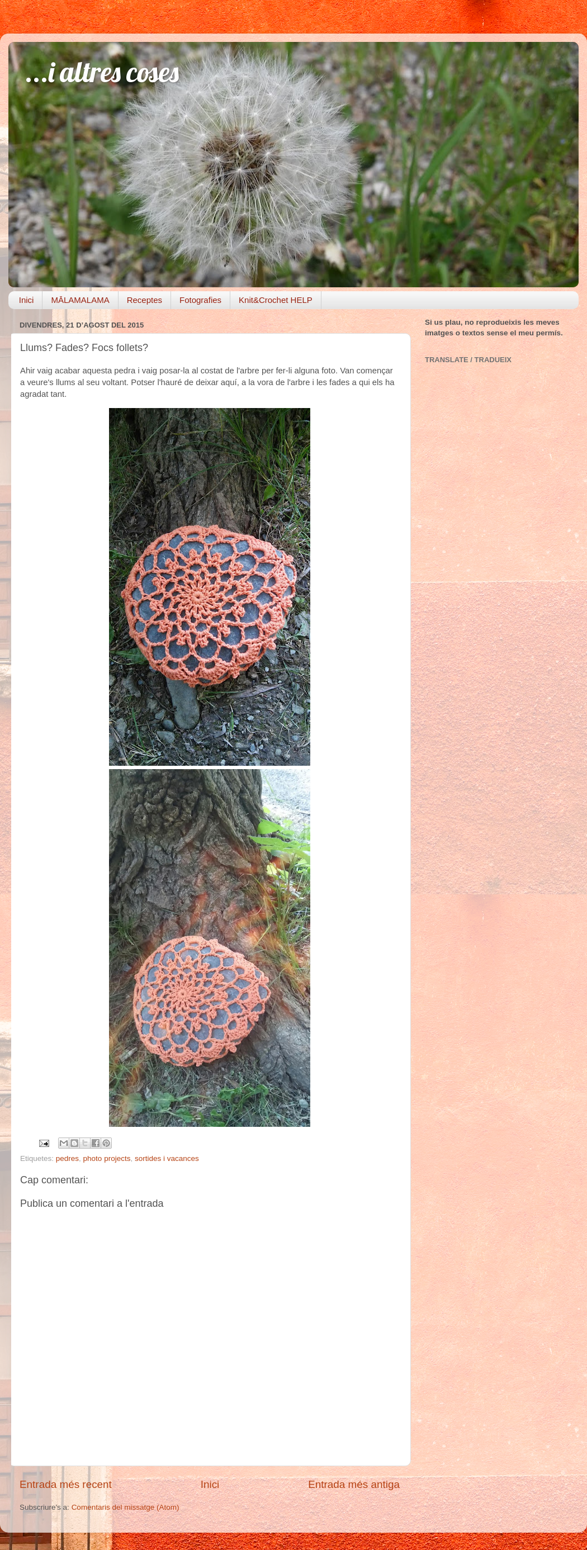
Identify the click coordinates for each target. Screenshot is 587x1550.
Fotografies (200, 300)
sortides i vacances (167, 1158)
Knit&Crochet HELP (276, 300)
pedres (67, 1158)
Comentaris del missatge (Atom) (125, 1507)
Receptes (144, 300)
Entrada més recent (66, 1484)
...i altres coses (102, 71)
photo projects (107, 1158)
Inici (26, 300)
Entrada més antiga (354, 1484)
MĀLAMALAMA (80, 300)
